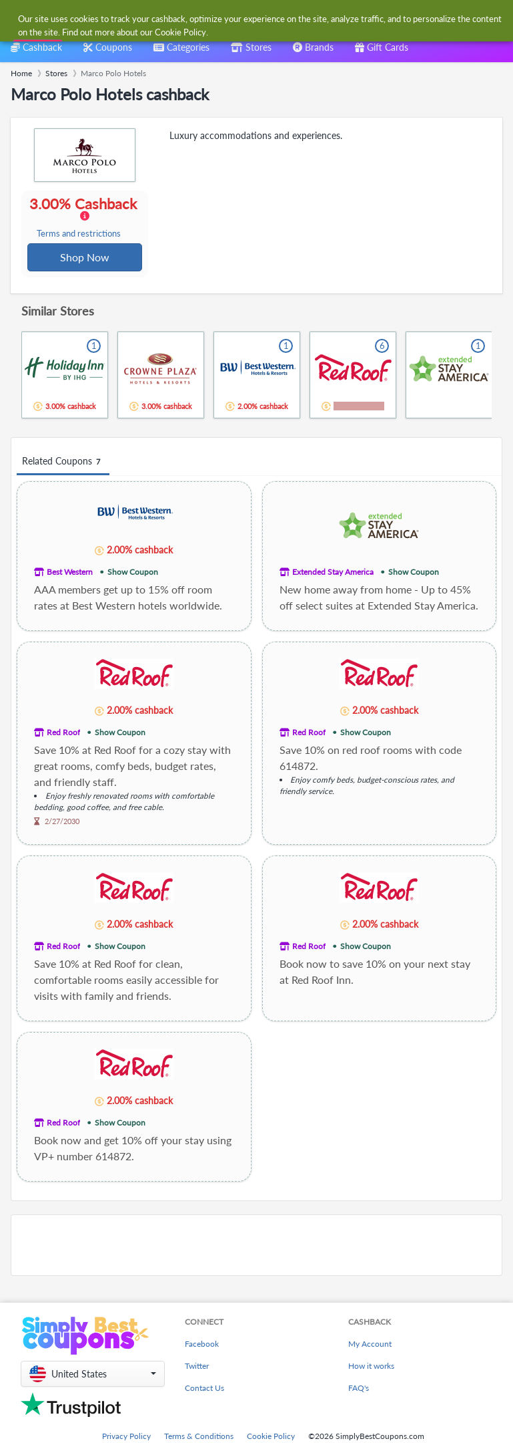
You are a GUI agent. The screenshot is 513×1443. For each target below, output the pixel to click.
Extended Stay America (333, 573)
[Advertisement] (256, 1246)
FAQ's (358, 1389)
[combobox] (242, 19)
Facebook (202, 1345)
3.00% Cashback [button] (84, 218)
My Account (370, 1345)
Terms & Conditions (198, 1437)
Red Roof (63, 734)
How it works (371, 1367)
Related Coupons (63, 462)
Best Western (70, 573)
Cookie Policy (271, 1437)
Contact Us (204, 1389)
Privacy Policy (126, 1437)
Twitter (197, 1367)
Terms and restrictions (79, 234)
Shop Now (85, 257)
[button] (93, 1375)
